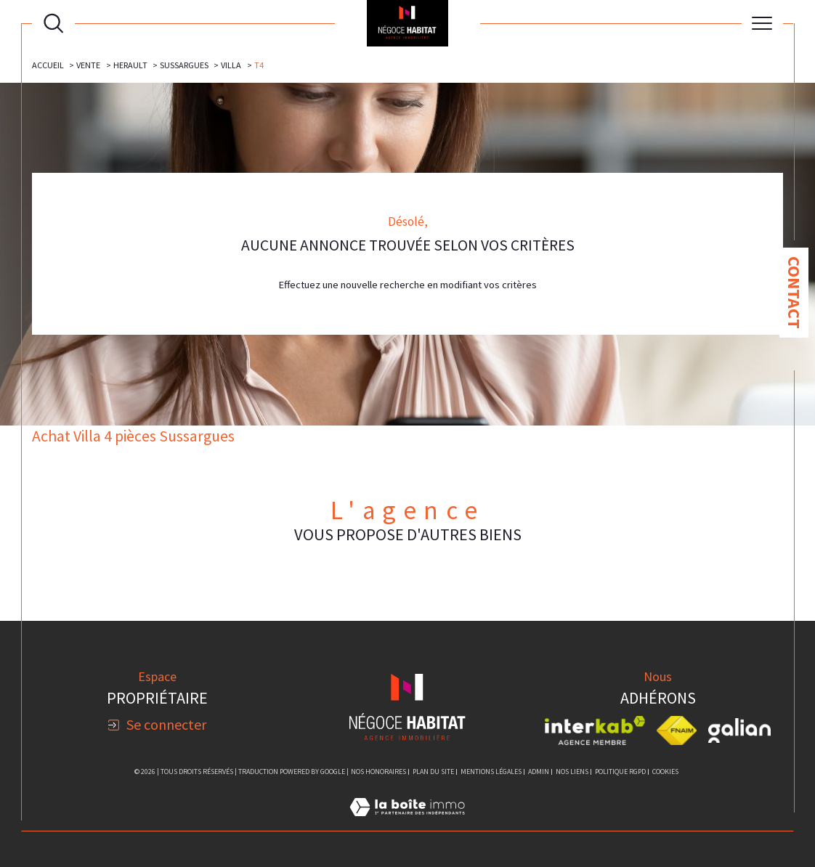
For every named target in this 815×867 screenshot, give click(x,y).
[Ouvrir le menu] (762, 23)
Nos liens (572, 771)
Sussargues (184, 65)
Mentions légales (491, 771)
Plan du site (433, 771)
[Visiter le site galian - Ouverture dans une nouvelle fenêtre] (739, 730)
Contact (794, 292)
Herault (130, 65)
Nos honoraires (378, 771)
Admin (538, 771)
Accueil (48, 65)
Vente (88, 65)
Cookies (665, 772)
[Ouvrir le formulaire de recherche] (53, 22)
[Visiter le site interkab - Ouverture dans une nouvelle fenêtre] (595, 730)
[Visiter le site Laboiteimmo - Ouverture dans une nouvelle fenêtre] (407, 823)
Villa (231, 65)
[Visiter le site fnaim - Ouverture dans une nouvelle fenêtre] (677, 730)
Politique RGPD (620, 771)
